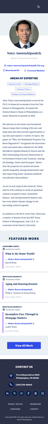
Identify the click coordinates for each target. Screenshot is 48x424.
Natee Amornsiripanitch (20, 259)
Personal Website (36, 70)
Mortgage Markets (31, 84)
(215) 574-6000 (24, 384)
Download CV (12, 70)
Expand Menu (45, 7)
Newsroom (35, 404)
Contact (34, 409)
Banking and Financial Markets (23, 94)
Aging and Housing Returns (21, 284)
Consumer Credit (14, 84)
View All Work (24, 345)
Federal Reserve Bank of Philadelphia (11, 7)
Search (38, 7)
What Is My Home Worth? (20, 253)
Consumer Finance (23, 89)
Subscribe (15, 409)
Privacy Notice (15, 404)
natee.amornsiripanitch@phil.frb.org (25, 65)
